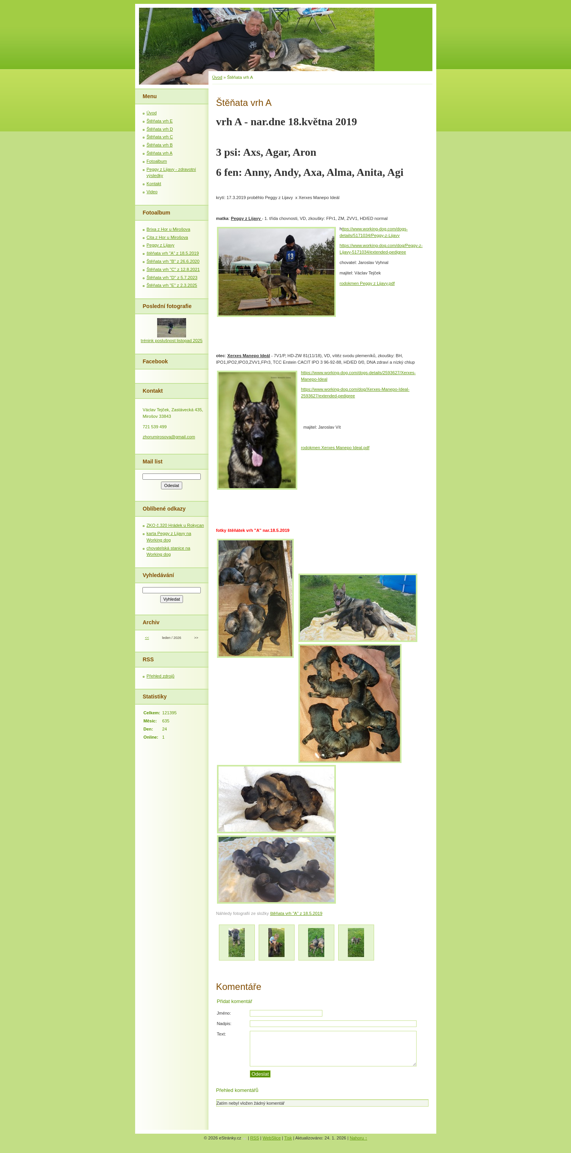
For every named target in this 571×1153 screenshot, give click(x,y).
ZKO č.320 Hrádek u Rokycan (175, 525)
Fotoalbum (157, 161)
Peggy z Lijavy (161, 245)
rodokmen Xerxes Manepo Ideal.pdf (335, 447)
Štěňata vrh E (160, 121)
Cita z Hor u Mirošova (167, 237)
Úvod (217, 77)
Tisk (288, 1138)
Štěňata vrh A (160, 153)
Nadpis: (224, 1023)
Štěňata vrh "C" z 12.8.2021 (173, 269)
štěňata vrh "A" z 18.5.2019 (296, 913)
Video (152, 191)
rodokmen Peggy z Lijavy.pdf (367, 283)
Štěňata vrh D (160, 129)
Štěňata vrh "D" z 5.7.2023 (172, 277)
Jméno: (224, 1013)
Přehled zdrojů (161, 676)
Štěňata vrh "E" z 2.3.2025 (172, 285)
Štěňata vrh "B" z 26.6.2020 (173, 261)
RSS (254, 1138)
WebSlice (272, 1138)
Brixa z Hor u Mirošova (168, 229)
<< (147, 638)
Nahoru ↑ (358, 1138)
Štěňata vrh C (160, 137)
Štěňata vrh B (160, 145)
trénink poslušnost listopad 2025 (172, 340)
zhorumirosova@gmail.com (169, 436)
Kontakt (154, 183)
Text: (221, 1034)
